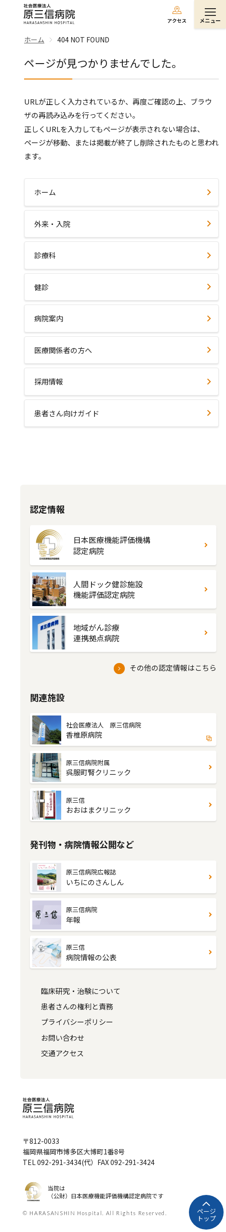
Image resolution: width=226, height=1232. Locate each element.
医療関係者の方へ (63, 350)
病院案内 (48, 318)
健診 (41, 287)
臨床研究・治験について (80, 991)
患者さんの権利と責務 (77, 1006)
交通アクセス (62, 1053)
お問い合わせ (62, 1038)
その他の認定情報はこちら (173, 667)
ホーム (45, 192)
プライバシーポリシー (77, 1022)
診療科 (45, 255)
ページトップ (206, 1214)
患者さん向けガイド (66, 413)
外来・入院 (52, 224)
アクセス (176, 20)
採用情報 (48, 381)
